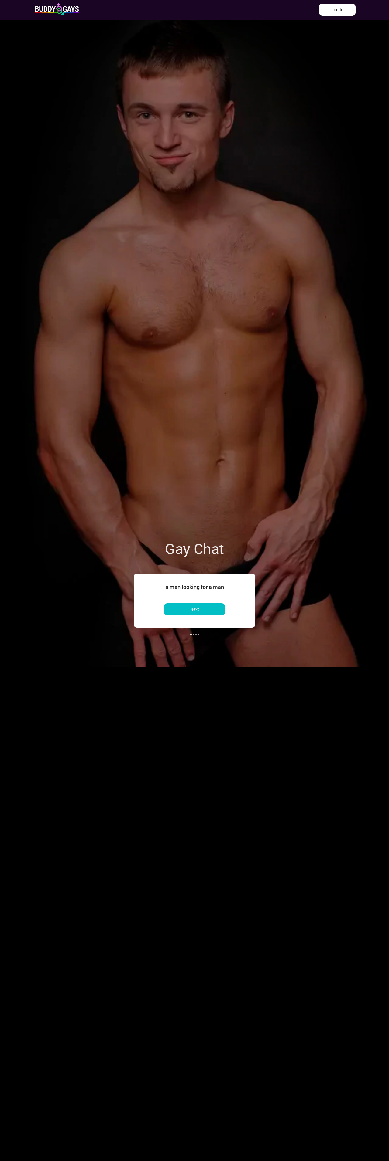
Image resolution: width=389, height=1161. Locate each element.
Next (194, 609)
